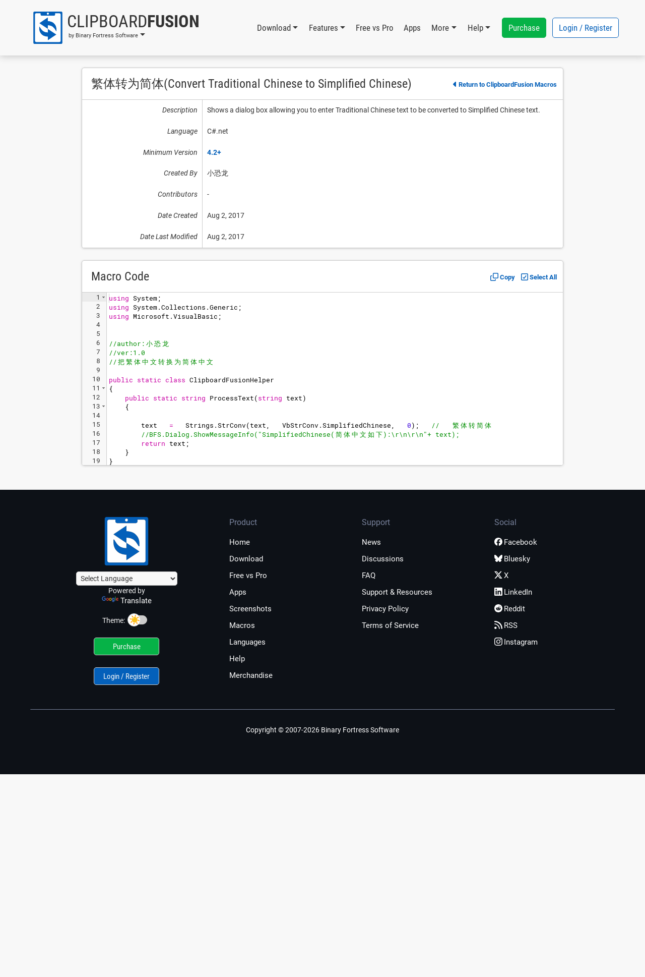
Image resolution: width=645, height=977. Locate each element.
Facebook (515, 542)
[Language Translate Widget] (126, 578)
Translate (127, 600)
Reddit (509, 608)
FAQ (368, 575)
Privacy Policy (385, 608)
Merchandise (251, 675)
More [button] (440, 28)
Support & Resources (397, 592)
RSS (506, 625)
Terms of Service (390, 625)
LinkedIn (513, 592)
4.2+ (214, 152)
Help (237, 658)
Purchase (524, 28)
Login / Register (585, 28)
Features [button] (323, 28)
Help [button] (475, 28)
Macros (242, 625)
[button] (115, 27)
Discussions (383, 558)
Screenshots (250, 608)
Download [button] (274, 28)
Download (246, 558)
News (371, 542)
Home (239, 542)
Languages (247, 642)
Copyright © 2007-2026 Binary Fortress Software (322, 730)
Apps (412, 28)
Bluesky (512, 558)
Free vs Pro (375, 28)
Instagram (516, 642)
